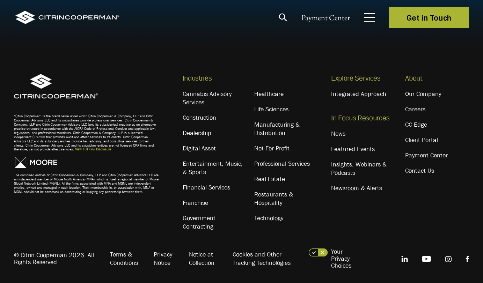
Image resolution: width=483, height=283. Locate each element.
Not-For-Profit (272, 148)
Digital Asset (199, 148)
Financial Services (206, 187)
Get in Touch (429, 17)
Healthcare (269, 93)
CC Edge (416, 124)
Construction (199, 117)
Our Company (423, 93)
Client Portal (421, 139)
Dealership (197, 132)
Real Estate (269, 179)
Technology (268, 218)
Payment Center (325, 18)
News (338, 133)
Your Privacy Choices (341, 258)
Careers (415, 109)
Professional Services (282, 163)
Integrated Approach (358, 93)
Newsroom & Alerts (356, 188)
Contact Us (419, 170)
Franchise (195, 202)
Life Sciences (271, 109)
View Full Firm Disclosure (93, 149)
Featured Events (353, 149)
